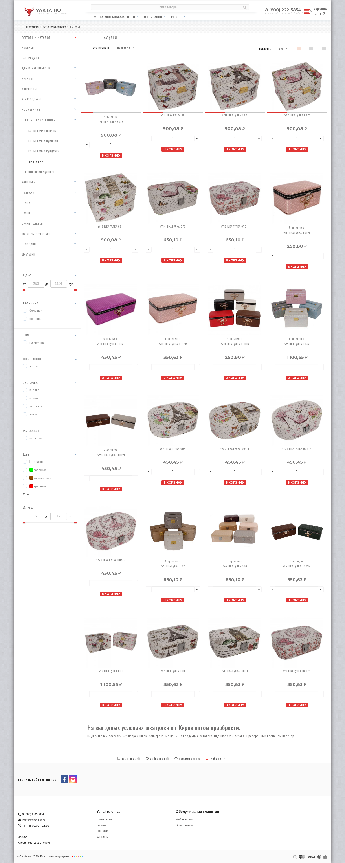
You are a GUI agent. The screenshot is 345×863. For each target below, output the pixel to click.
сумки (26, 213)
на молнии (37, 342)
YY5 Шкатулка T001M (296, 566)
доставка (102, 830)
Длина (28, 508)
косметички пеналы (42, 130)
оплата (101, 825)
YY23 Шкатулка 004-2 (296, 448)
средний (35, 318)
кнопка (34, 390)
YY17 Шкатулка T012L (111, 343)
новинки (28, 47)
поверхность (33, 359)
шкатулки (36, 161)
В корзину (111, 155)
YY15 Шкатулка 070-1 (235, 226)
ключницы (29, 89)
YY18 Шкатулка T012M (173, 343)
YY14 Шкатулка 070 (173, 226)
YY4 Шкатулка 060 (235, 566)
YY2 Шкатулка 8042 (297, 343)
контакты (102, 836)
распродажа (30, 58)
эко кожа (35, 438)
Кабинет (214, 758)
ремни (26, 203)
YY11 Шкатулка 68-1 (234, 115)
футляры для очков (36, 234)
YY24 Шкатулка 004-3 (110, 559)
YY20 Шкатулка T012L (111, 455)
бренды (27, 78)
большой (35, 310)
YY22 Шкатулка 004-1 (234, 448)
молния (34, 398)
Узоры (34, 366)
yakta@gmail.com (33, 819)
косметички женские (41, 120)
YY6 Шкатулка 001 (111, 670)
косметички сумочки (43, 141)
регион (176, 16)
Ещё (26, 494)
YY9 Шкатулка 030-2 (296, 670)
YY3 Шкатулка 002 (173, 566)
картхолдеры (31, 99)
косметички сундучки (44, 151)
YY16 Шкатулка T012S (297, 232)
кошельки (28, 182)
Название (123, 47)
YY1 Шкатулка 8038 (110, 121)
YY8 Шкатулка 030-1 (235, 670)
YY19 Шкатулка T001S (235, 343)
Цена (27, 275)
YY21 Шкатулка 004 (173, 448)
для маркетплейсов (36, 68)
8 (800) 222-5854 (283, 10)
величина (30, 303)
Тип (26, 335)
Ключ (33, 414)
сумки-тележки (32, 223)
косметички (31, 109)
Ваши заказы (184, 825)
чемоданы (29, 244)
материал (31, 430)
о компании (153, 16)
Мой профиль (185, 819)
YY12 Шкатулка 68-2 (297, 115)
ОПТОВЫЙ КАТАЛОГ (36, 37)
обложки (28, 192)
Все (281, 48)
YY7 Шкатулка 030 (173, 670)
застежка (30, 382)
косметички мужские (40, 172)
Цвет (27, 454)
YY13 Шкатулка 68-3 (111, 226)
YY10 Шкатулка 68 (173, 115)
